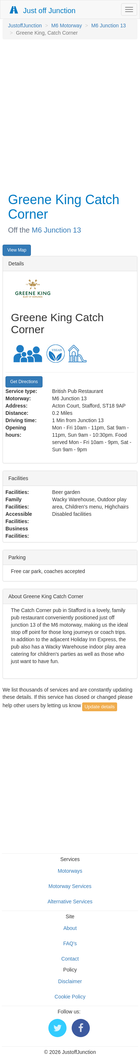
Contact (70, 959)
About (70, 928)
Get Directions (24, 381)
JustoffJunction (25, 25)
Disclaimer (70, 981)
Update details (99, 706)
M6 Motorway (66, 25)
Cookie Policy (70, 997)
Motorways (70, 871)
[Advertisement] (68, 115)
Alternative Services (70, 901)
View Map (16, 250)
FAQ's (70, 943)
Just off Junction (43, 10)
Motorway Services (69, 886)
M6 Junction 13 (108, 25)
